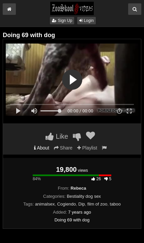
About (41, 148)
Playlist (87, 148)
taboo (115, 204)
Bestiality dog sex (84, 196)
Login (86, 20)
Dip (81, 204)
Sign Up (62, 20)
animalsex (45, 204)
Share (63, 148)
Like (57, 136)
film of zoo (97, 204)
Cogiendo (66, 204)
